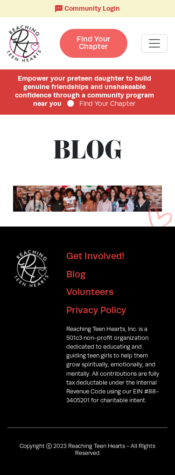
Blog (76, 274)
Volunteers (89, 292)
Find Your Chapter (93, 42)
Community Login (87, 9)
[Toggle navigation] (154, 43)
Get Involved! (95, 256)
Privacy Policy (96, 310)
